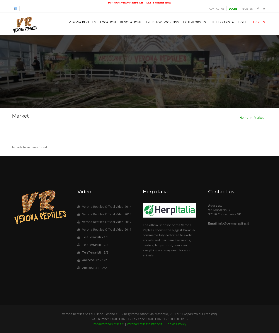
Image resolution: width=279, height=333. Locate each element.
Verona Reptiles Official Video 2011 (104, 229)
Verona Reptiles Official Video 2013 (104, 214)
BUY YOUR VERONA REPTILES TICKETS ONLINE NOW (139, 2)
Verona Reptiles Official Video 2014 (104, 206)
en (15, 8)
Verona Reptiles (82, 22)
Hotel (243, 22)
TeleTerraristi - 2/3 (92, 245)
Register (247, 8)
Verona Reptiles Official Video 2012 (104, 222)
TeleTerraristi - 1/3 (92, 237)
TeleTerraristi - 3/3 (92, 252)
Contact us (216, 8)
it (23, 8)
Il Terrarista (223, 22)
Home (244, 117)
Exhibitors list (195, 22)
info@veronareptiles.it (233, 223)
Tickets (259, 22)
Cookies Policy (176, 324)
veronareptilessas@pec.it (144, 324)
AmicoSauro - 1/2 (92, 260)
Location (108, 22)
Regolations (130, 22)
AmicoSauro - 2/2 (92, 268)
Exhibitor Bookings (162, 22)
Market (259, 117)
